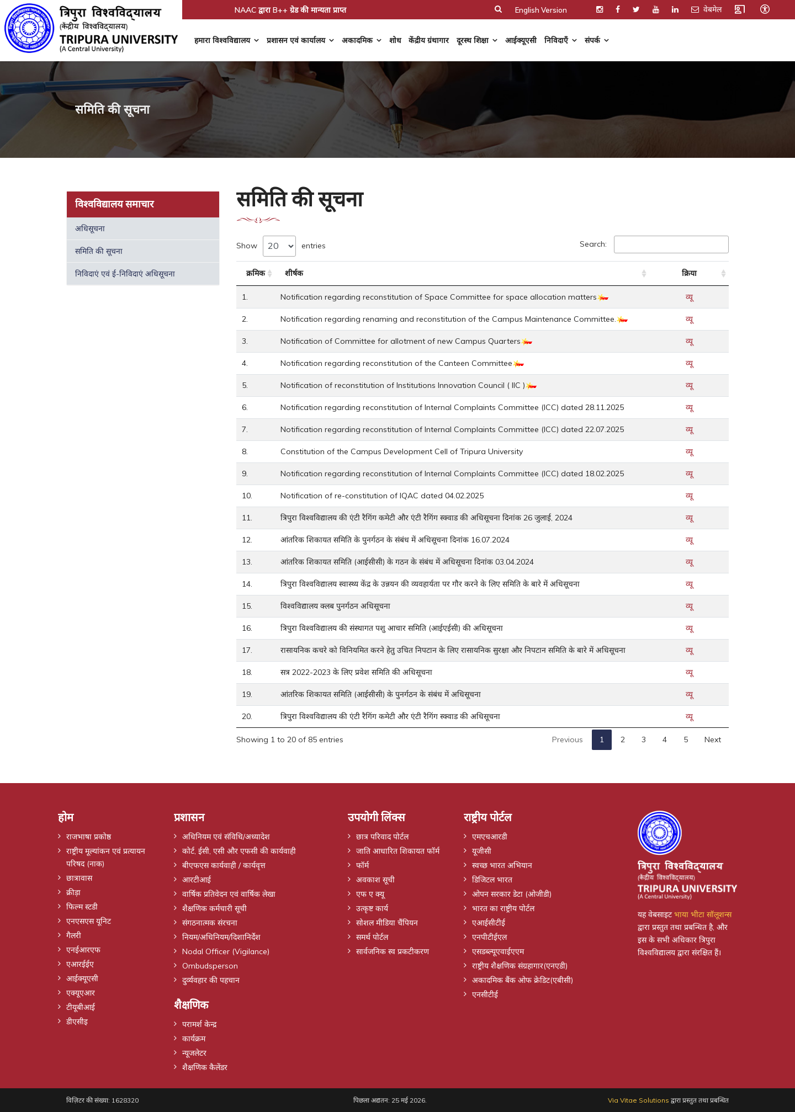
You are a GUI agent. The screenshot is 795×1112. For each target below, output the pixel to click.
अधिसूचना (90, 228)
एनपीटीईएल (489, 936)
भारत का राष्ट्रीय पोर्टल (503, 908)
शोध (395, 40)
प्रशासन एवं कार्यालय (296, 40)
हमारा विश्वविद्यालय (222, 40)
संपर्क (592, 40)
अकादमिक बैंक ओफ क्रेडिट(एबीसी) (522, 980)
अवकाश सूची (375, 879)
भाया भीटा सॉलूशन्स (703, 914)
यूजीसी (481, 850)
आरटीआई (196, 879)
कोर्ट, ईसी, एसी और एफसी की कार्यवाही (239, 850)
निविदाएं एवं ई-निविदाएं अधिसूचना (125, 274)
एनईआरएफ (83, 949)
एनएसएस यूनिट (88, 920)
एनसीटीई (485, 994)
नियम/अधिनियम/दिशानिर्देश (221, 936)
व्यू (689, 297)
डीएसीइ (77, 1021)
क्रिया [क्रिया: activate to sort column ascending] (689, 273)
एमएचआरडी (489, 836)
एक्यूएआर (80, 992)
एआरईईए (80, 964)
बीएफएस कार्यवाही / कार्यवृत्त (224, 865)
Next (712, 739)
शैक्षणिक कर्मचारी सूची (214, 908)
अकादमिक (357, 40)
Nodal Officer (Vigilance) (226, 951)
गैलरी (73, 935)
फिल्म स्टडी (82, 906)
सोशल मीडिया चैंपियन (387, 922)
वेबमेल (706, 9)
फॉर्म (362, 865)
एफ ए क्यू (370, 893)
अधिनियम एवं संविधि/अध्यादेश (226, 836)
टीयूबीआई (80, 1007)
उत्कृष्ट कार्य (372, 908)
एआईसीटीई (488, 922)
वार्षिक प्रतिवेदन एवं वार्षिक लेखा (228, 893)
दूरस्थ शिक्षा (473, 40)
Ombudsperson (210, 965)
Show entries (281, 246)
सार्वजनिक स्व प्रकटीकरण (392, 951)
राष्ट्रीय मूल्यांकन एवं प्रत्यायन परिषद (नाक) (105, 856)
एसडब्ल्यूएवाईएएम (498, 951)
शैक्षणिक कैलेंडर (204, 1067)
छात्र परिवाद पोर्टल (382, 836)
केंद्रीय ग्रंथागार (429, 40)
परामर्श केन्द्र (199, 1024)
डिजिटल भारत (492, 879)
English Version (541, 10)
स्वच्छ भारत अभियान (502, 865)
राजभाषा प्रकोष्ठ (88, 836)
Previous (567, 739)
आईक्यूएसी (521, 40)
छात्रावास (79, 877)
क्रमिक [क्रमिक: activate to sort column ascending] (255, 273)
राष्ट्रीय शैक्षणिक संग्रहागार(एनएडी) (520, 965)
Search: (654, 244)
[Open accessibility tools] (764, 9)
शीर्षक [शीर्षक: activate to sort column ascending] (294, 273)
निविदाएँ (556, 40)
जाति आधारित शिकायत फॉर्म (397, 850)
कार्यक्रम (193, 1038)
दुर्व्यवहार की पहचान (211, 980)
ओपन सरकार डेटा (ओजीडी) (512, 893)
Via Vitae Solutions (638, 1100)
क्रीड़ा (73, 892)
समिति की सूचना (99, 251)
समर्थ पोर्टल (372, 936)
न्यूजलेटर (194, 1052)
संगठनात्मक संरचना (209, 922)
